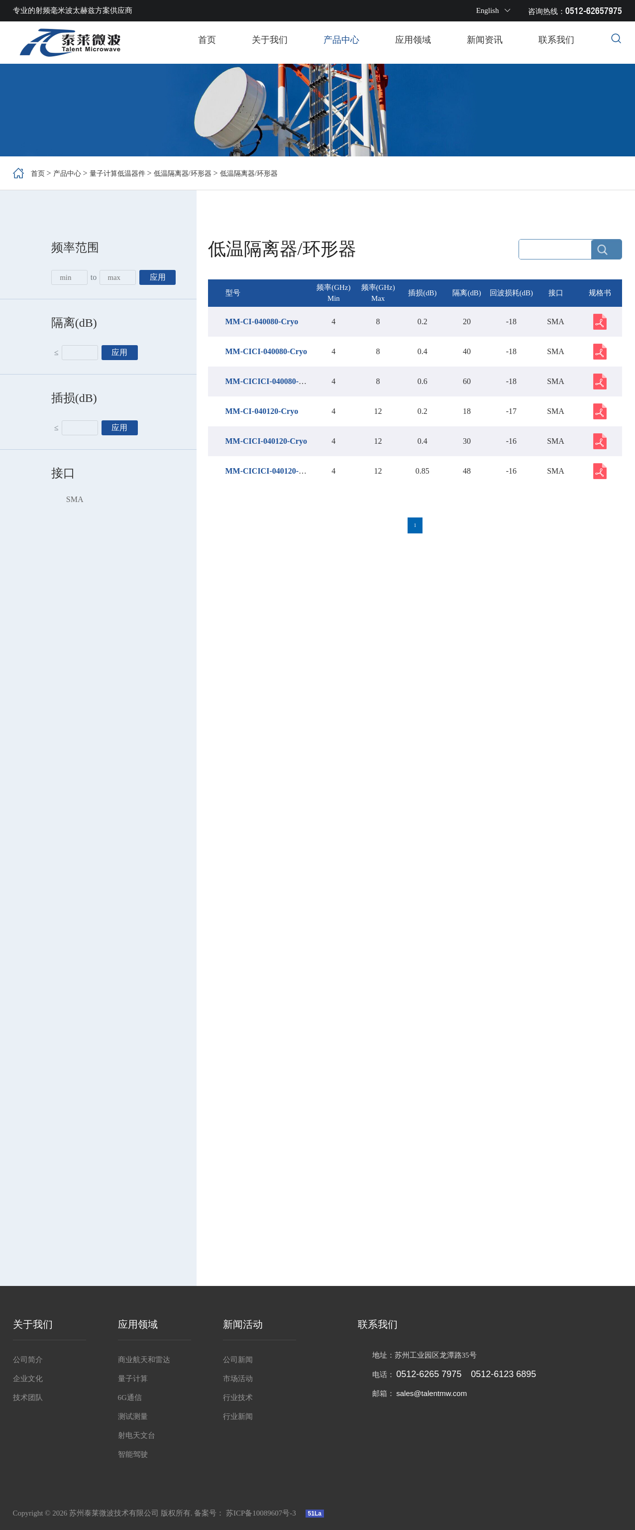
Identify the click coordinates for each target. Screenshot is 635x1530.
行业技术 (238, 1398)
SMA (75, 499)
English (494, 10)
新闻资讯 (485, 40)
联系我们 (556, 40)
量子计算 (133, 1379)
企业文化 (28, 1379)
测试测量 (133, 1416)
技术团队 (28, 1398)
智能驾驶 (133, 1454)
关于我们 (270, 40)
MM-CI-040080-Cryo (262, 322)
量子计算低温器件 (127, 173)
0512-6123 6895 (503, 1374)
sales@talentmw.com (431, 1393)
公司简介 (28, 1360)
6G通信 (130, 1398)
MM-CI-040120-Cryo (262, 411)
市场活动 (238, 1379)
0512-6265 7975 (428, 1374)
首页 (207, 40)
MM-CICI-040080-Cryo (266, 352)
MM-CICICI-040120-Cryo (270, 471)
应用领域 (413, 40)
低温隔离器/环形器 (200, 173)
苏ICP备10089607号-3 (262, 1513)
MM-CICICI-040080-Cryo (270, 382)
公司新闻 (238, 1360)
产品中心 (341, 40)
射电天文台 (136, 1435)
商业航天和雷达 (144, 1360)
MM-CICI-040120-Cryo (266, 441)
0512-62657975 (593, 10)
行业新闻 (238, 1416)
